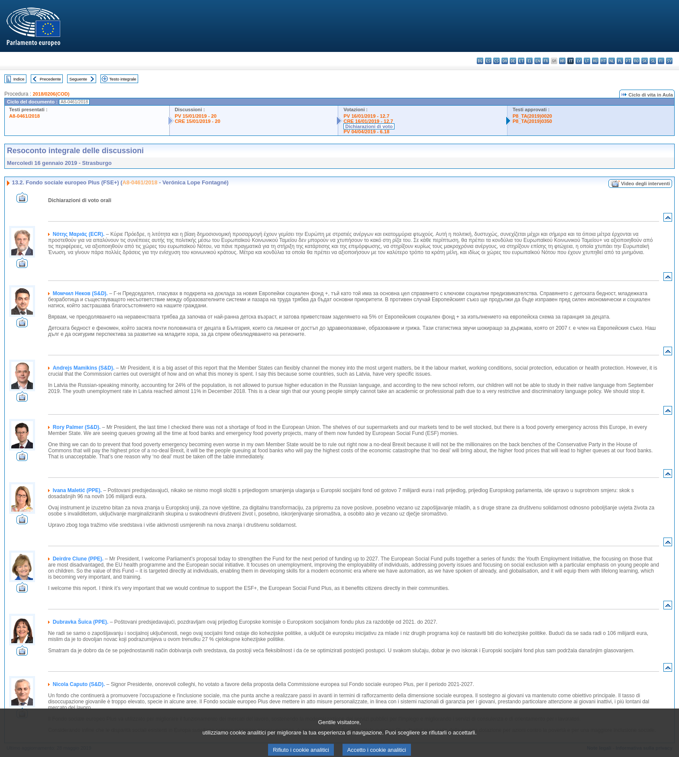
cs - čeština (496, 61)
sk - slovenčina (644, 61)
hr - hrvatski (562, 61)
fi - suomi (661, 61)
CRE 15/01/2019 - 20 (197, 121)
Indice (19, 79)
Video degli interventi (645, 183)
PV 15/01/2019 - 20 (196, 116)
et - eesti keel (521, 61)
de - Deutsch (513, 61)
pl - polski (620, 61)
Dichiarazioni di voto (368, 126)
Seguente (78, 79)
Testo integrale (122, 79)
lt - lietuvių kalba (587, 61)
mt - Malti (603, 61)
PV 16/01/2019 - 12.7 (366, 116)
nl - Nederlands (611, 61)
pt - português (628, 61)
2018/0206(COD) (50, 94)
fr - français (546, 61)
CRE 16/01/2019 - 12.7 (368, 121)
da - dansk (504, 61)
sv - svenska (669, 61)
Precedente (50, 79)
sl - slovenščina (653, 61)
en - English (537, 61)
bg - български (480, 61)
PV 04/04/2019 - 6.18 (366, 131)
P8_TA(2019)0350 (532, 121)
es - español (488, 61)
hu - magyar (595, 61)
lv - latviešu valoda (579, 61)
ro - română (636, 61)
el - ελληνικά (529, 61)
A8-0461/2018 (24, 116)
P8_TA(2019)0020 (532, 116)
